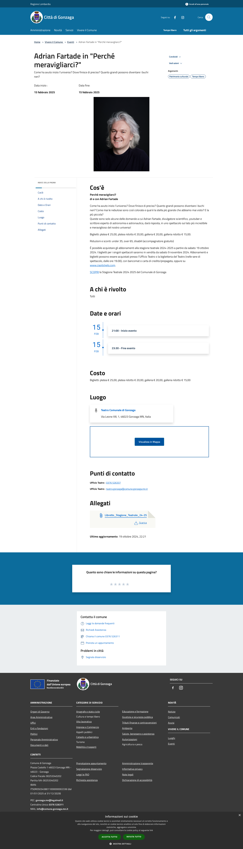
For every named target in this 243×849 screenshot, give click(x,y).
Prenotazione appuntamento (91, 763)
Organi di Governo (39, 711)
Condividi (175, 57)
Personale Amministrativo (44, 739)
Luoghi (171, 738)
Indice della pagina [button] (47, 182)
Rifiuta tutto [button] (134, 836)
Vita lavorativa (84, 721)
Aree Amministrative (41, 717)
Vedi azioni (176, 63)
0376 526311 (56, 804)
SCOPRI (94, 272)
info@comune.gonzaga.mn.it (52, 809)
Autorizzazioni (129, 739)
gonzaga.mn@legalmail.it (49, 800)
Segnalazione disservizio (89, 769)
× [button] (239, 815)
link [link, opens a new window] (151, 830)
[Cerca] (209, 17)
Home (37, 42)
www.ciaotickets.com (102, 265)
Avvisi (171, 723)
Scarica (140, 522)
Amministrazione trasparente (137, 763)
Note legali (127, 774)
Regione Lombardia (40, 4)
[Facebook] (173, 17)
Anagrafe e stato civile (88, 711)
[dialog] (121, 830)
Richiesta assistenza (87, 780)
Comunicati (174, 717)
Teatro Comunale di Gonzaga (118, 410)
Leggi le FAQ (82, 774)
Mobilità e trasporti (86, 747)
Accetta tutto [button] (109, 837)
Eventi (70, 42)
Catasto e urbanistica (87, 737)
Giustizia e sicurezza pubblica (137, 717)
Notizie (171, 711)
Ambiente (127, 728)
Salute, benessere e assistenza (138, 734)
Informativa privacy (132, 769)
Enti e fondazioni (39, 728)
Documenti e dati (39, 745)
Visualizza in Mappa (149, 442)
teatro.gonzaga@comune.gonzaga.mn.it (127, 489)
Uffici (33, 723)
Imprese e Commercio (87, 727)
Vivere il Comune (54, 42)
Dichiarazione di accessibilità (137, 780)
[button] (121, 843)
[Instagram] (181, 17)
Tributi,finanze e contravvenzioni (139, 722)
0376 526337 (113, 483)
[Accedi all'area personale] (197, 4)
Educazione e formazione (135, 711)
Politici (34, 734)
